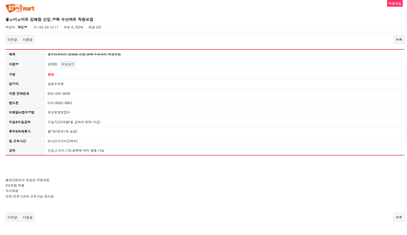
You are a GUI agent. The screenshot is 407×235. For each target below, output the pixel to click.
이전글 (12, 39)
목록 (399, 39)
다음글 (28, 39)
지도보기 (67, 64)
